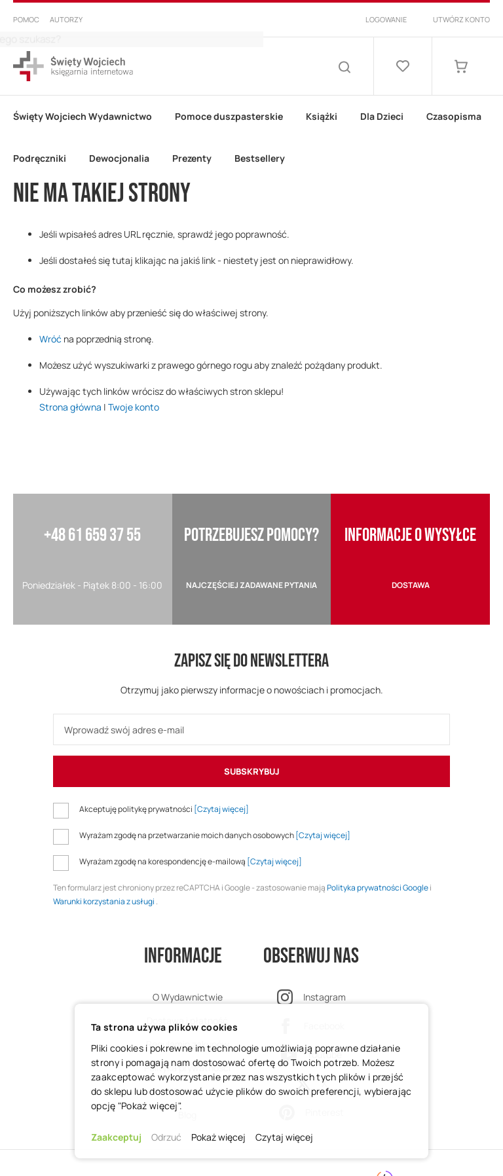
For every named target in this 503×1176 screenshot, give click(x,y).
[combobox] (238, 66)
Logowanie (386, 19)
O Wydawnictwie (188, 997)
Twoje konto (133, 407)
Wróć (50, 339)
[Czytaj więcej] (221, 809)
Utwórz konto (461, 19)
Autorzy (66, 19)
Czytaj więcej (284, 1137)
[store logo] (73, 66)
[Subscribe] (251, 771)
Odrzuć (166, 1137)
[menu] (251, 137)
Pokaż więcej (218, 1137)
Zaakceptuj (116, 1137)
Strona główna (70, 407)
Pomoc (26, 19)
